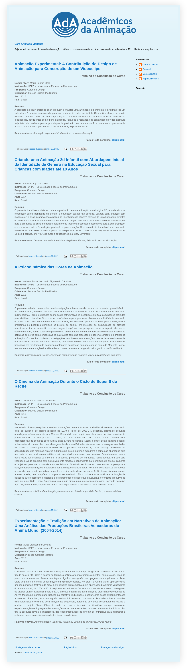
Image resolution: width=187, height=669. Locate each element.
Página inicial (70, 647)
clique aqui (118, 140)
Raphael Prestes (151, 78)
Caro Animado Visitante (29, 43)
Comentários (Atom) (32, 652)
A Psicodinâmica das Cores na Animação (54, 267)
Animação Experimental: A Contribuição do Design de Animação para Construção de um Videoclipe (66, 66)
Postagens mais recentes (27, 647)
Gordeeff (147, 69)
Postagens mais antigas (112, 647)
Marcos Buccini (150, 74)
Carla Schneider (150, 64)
